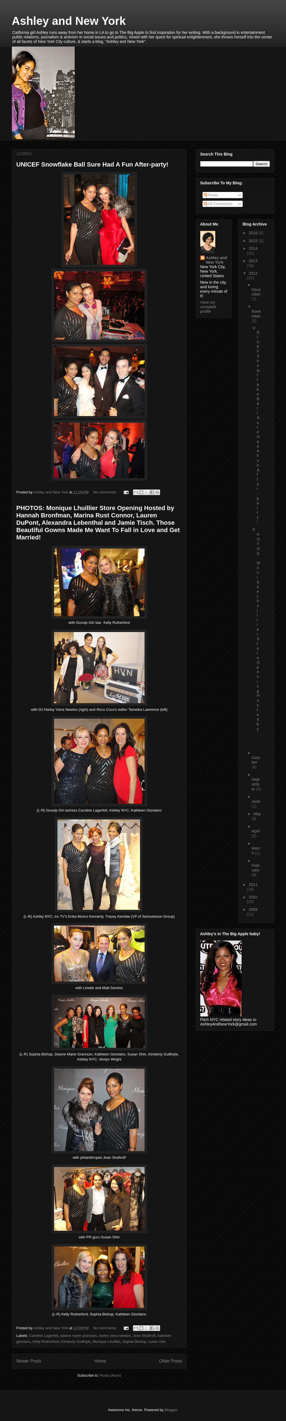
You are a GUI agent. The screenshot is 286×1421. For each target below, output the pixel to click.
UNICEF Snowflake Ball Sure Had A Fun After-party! (92, 164)
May (257, 814)
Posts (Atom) (110, 1375)
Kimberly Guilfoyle (76, 1341)
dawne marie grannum (78, 1335)
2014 (253, 248)
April (255, 831)
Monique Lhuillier (107, 1341)
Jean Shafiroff (144, 1335)
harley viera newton (115, 1335)
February (255, 868)
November (256, 313)
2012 (253, 273)
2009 (253, 909)
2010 (253, 897)
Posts (211, 195)
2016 (254, 233)
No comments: (105, 492)
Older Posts (170, 1361)
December (256, 292)
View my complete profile (208, 307)
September (255, 784)
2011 (253, 884)
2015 (254, 241)
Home (100, 1361)
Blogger (171, 1410)
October (255, 760)
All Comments (218, 204)
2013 (253, 261)
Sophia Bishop (134, 1341)
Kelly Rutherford (46, 1341)
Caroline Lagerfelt (43, 1335)
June (255, 801)
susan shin (157, 1341)
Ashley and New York (69, 21)
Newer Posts (28, 1361)
